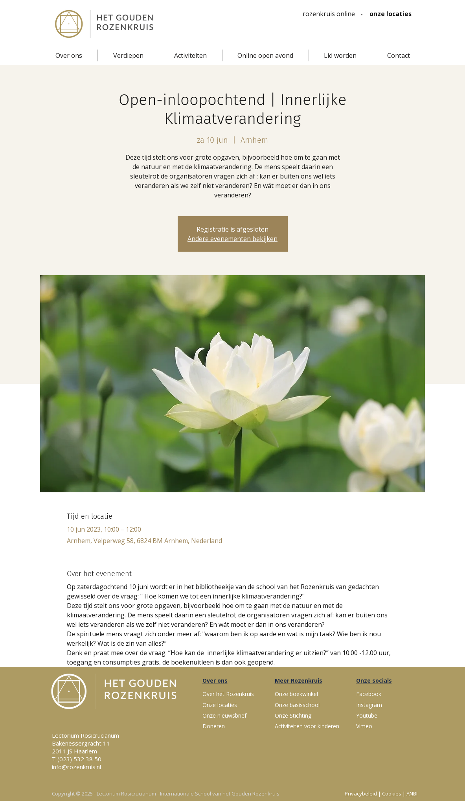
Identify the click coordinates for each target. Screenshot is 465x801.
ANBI (411, 793)
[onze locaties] (390, 14)
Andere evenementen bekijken (232, 238)
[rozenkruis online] (329, 13)
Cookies (391, 793)
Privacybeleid (361, 793)
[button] (68, 55)
